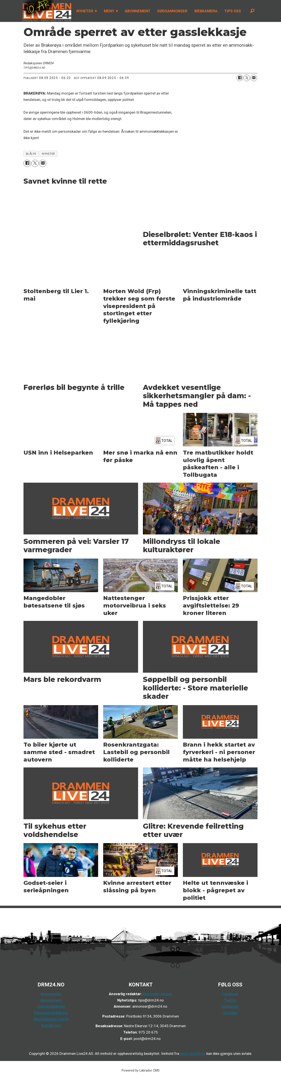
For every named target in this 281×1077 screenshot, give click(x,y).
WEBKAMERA (205, 11)
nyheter (48, 153)
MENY (109, 11)
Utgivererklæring (51, 1006)
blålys (31, 153)
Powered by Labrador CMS (141, 1070)
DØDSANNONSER (172, 11)
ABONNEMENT (137, 11)
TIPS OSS (232, 11)
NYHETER (84, 11)
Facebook (230, 994)
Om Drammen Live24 (51, 1019)
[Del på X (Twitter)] (246, 78)
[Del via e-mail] (253, 78)
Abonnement (50, 1000)
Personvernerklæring (51, 1013)
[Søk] (252, 11)
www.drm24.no (192, 1053)
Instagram (230, 1006)
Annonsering (51, 994)
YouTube (230, 1013)
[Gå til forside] (47, 11)
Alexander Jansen (157, 994)
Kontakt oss (51, 1025)
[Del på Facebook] (239, 78)
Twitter (230, 1000)
